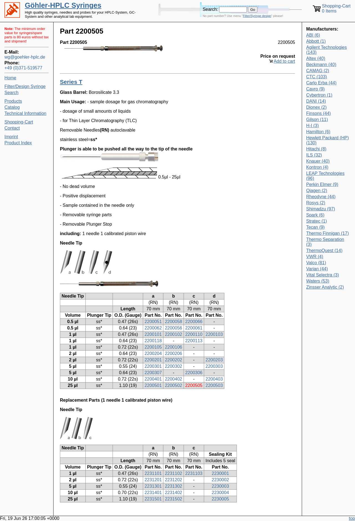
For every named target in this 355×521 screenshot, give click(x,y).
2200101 (153, 334)
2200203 (214, 360)
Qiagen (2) (316, 190)
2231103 (193, 473)
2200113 (193, 340)
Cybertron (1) (319, 95)
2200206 (173, 353)
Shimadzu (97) (320, 209)
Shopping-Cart (18, 122)
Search (11, 92)
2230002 (220, 479)
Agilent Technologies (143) (326, 50)
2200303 (214, 366)
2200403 (214, 379)
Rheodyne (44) (321, 196)
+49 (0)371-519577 (23, 68)
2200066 (193, 321)
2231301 (153, 486)
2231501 (153, 499)
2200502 (173, 385)
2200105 (153, 347)
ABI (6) (313, 35)
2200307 (153, 372)
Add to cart (284, 61)
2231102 (173, 473)
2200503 (214, 385)
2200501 (153, 385)
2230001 (220, 473)
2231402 (173, 492)
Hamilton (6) (318, 131)
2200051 (153, 321)
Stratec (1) (316, 221)
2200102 (173, 334)
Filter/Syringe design (257, 15)
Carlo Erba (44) (321, 82)
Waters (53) (317, 281)
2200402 (173, 379)
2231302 (173, 486)
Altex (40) (315, 58)
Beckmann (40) (321, 64)
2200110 (193, 334)
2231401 (153, 492)
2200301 (153, 366)
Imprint (11, 136)
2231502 (173, 499)
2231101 (153, 473)
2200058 (173, 321)
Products (13, 101)
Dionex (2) (316, 107)
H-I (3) (312, 125)
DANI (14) (316, 101)
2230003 (220, 486)
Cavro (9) (315, 89)
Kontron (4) (317, 167)
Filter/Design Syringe (25, 86)
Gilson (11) (317, 119)
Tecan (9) (315, 227)
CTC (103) (316, 76)
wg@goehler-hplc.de (24, 57)
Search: (210, 9)
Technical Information (25, 113)
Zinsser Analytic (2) (325, 287)
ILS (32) (314, 155)
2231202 (173, 479)
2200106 (173, 347)
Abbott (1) (316, 41)
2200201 (153, 360)
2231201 (153, 479)
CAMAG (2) (317, 70)
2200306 (193, 372)
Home (10, 77)
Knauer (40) (318, 161)
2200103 (214, 334)
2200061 (193, 328)
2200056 (173, 328)
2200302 (173, 366)
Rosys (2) (315, 202)
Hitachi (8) (316, 149)
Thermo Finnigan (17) (327, 233)
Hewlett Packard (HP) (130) (327, 140)
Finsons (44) (318, 113)
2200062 (153, 328)
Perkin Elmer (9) (322, 184)
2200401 (153, 379)
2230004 (220, 492)
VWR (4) (314, 256)
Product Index (18, 142)
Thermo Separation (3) (325, 242)
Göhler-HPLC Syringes (63, 5)
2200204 (153, 353)
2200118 (153, 340)
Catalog (12, 107)
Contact (12, 128)
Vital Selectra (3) (322, 275)
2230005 (220, 499)
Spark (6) (315, 215)
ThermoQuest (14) (324, 250)
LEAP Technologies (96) (325, 176)
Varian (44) (317, 268)
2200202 (173, 360)
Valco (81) (316, 262)
